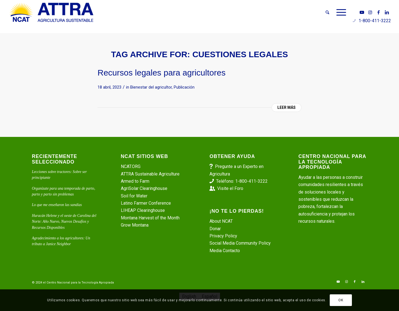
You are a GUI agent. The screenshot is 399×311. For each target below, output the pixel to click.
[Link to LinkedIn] (387, 12)
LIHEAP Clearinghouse (143, 210)
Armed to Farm (135, 181)
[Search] (327, 12)
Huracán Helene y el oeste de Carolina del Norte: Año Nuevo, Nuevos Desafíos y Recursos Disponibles (64, 222)
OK (340, 300)
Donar (215, 228)
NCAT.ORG (130, 166)
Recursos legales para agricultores (162, 72)
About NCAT (221, 221)
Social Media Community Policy (240, 243)
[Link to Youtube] (362, 12)
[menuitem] (327, 12)
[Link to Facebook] (378, 12)
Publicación (184, 87)
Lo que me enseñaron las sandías (57, 205)
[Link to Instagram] (370, 12)
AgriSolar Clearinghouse (144, 188)
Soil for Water (134, 196)
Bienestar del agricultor (151, 87)
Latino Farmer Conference (146, 203)
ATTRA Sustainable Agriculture (151, 174)
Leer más (286, 107)
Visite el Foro (230, 188)
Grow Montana (135, 225)
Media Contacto (224, 250)
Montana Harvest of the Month (150, 217)
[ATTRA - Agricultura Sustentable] (51, 12)
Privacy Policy (223, 236)
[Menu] (339, 12)
